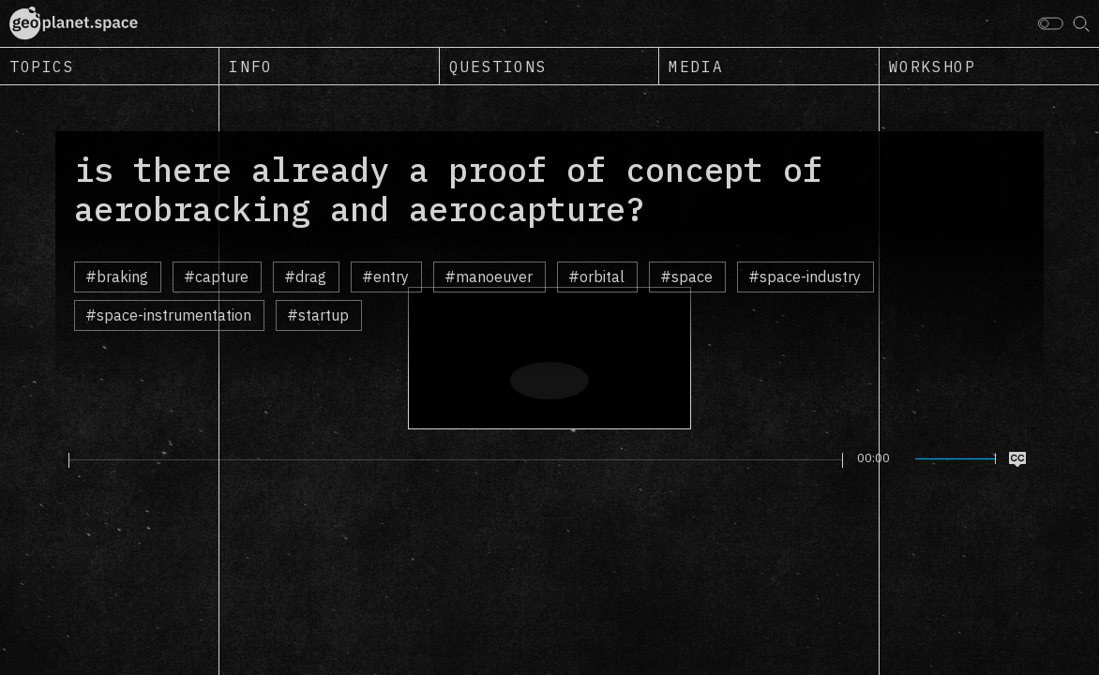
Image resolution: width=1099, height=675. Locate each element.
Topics (42, 66)
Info (250, 66)
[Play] (57, 459)
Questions (498, 66)
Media (696, 66)
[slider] (455, 460)
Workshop (932, 66)
